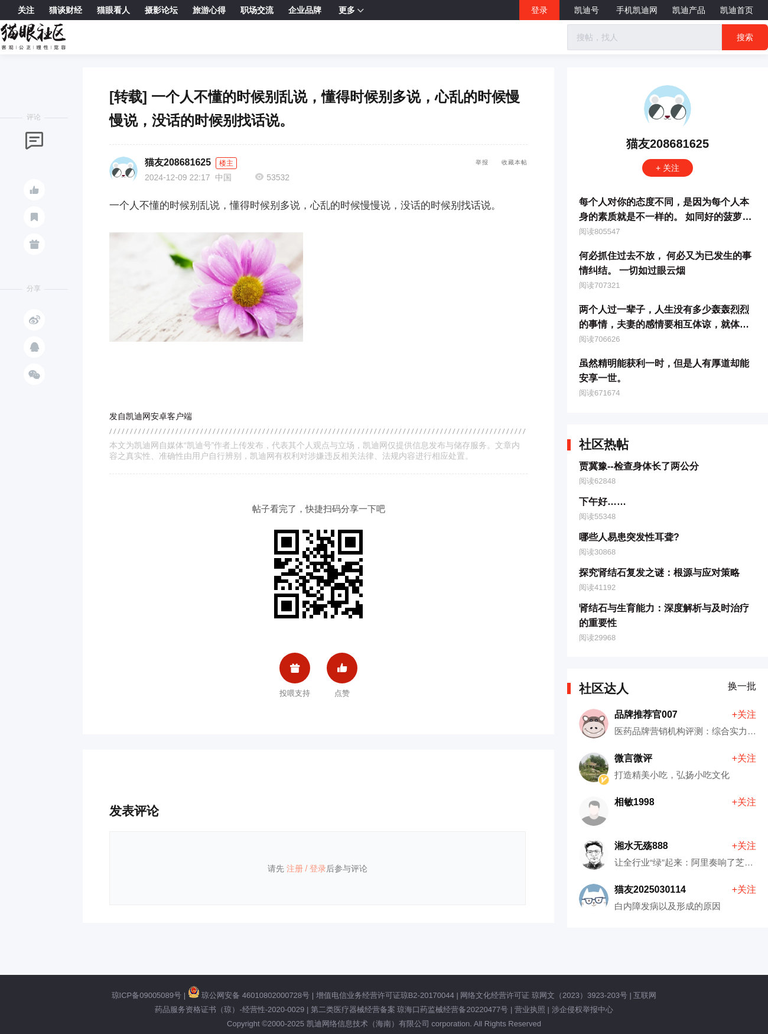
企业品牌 (304, 10)
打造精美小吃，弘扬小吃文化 (672, 775)
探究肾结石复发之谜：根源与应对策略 (659, 573)
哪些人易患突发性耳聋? (629, 537)
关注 (26, 10)
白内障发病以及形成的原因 (667, 906)
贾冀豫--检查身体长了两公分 (639, 466)
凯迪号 (587, 10)
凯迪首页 (736, 10)
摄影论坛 (161, 10)
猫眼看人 (113, 10)
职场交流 (257, 10)
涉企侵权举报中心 (582, 1009)
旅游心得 (209, 10)
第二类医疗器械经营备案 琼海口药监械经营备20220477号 (409, 1009)
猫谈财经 (65, 10)
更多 (351, 11)
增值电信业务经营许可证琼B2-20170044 (385, 995)
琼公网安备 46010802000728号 (249, 995)
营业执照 (530, 1009)
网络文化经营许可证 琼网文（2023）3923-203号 (543, 995)
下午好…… (602, 502)
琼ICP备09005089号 (147, 995)
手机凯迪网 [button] (637, 10)
